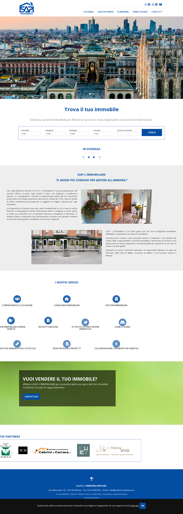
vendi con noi (140, 11)
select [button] (39, 134)
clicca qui (134, 505)
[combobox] (29, 134)
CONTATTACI (31, 396)
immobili (123, 11)
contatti (156, 11)
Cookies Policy (96, 494)
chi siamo (88, 11)
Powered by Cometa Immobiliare (115, 494)
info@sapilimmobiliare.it (121, 490)
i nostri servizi (106, 11)
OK (142, 505)
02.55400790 (94, 490)
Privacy (87, 494)
